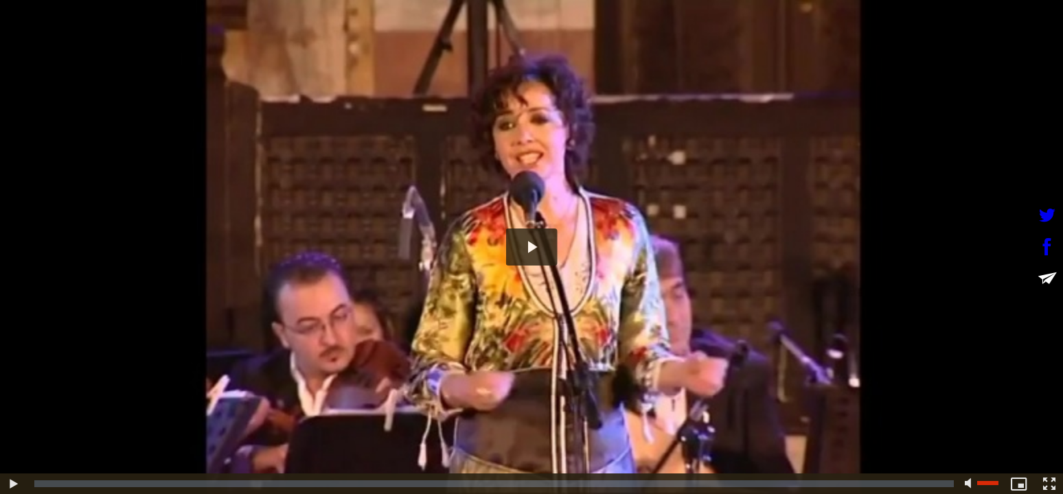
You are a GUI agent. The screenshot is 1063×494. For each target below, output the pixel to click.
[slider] (494, 483)
